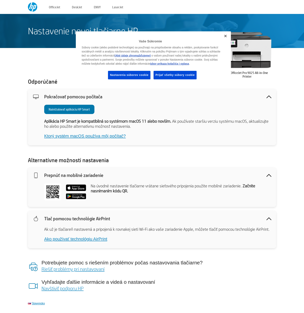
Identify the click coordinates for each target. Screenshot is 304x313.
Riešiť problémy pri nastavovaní (72, 269)
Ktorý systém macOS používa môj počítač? (85, 136)
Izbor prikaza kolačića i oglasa (169, 63)
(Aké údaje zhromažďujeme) (133, 55)
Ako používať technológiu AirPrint (75, 239)
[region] (153, 58)
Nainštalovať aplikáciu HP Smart (69, 109)
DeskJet (77, 7)
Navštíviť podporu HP (62, 288)
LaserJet (117, 7)
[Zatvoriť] (225, 36)
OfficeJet (54, 7)
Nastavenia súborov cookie (129, 74)
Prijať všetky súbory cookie (175, 74)
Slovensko (38, 303)
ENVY (97, 7)
